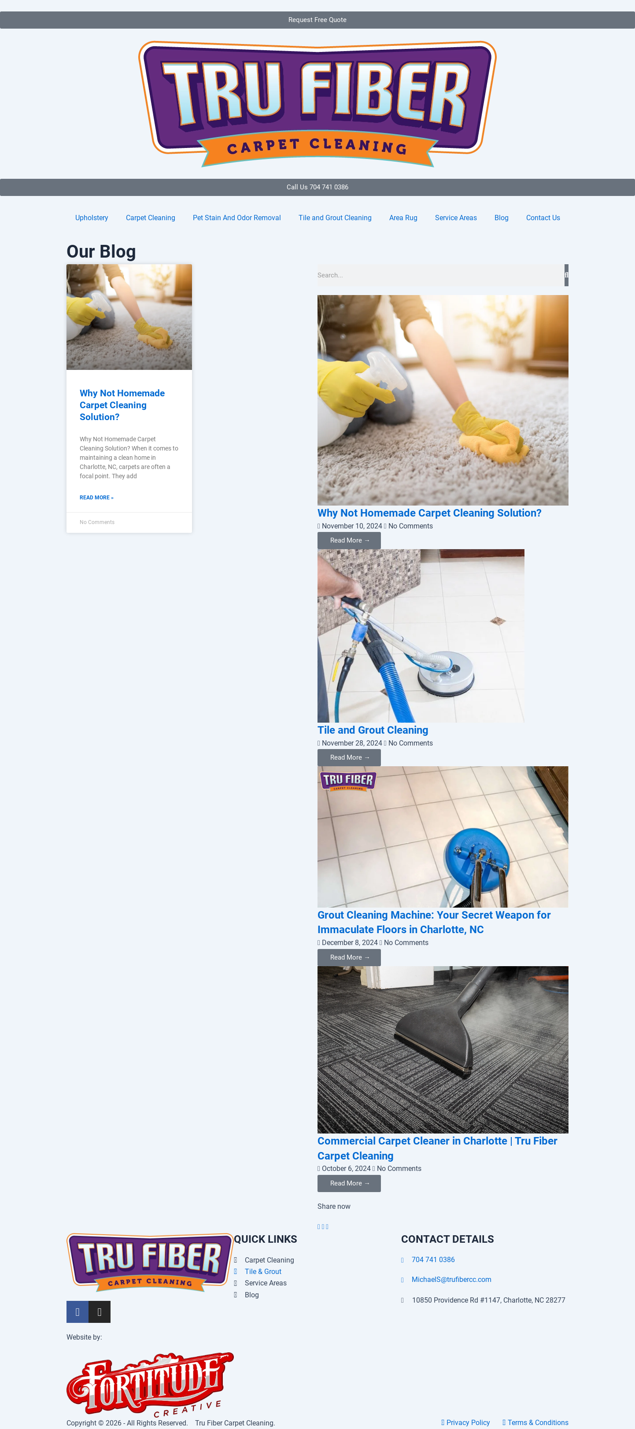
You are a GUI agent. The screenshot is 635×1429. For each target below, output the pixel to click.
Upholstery (91, 218)
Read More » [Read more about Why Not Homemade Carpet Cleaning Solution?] (97, 498)
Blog (502, 218)
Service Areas (456, 218)
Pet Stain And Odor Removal (237, 218)
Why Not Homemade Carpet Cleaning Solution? (122, 405)
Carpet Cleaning (150, 218)
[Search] (567, 275)
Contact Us (543, 218)
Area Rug (403, 218)
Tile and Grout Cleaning (335, 218)
